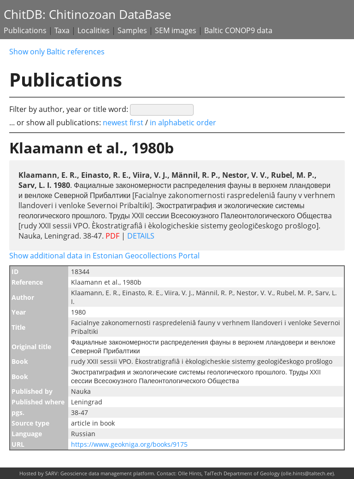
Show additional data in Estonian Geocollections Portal (104, 256)
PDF (112, 236)
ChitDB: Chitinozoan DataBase (87, 14)
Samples (132, 30)
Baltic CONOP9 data (238, 30)
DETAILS (139, 236)
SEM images (175, 30)
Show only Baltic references (57, 52)
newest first (124, 122)
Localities (93, 30)
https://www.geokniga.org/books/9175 (129, 444)
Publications (25, 30)
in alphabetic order (183, 122)
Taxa (62, 30)
